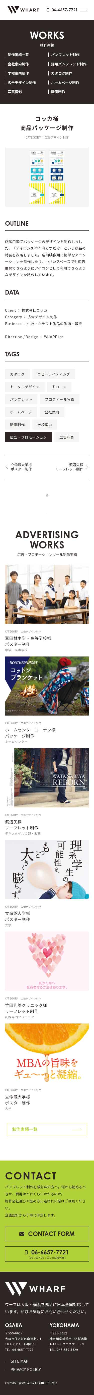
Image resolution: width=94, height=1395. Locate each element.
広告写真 (66, 437)
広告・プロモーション (28, 437)
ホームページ (21, 411)
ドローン (59, 386)
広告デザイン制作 (22, 83)
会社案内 (52, 411)
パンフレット (21, 399)
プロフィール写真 (59, 399)
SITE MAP (19, 1361)
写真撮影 (15, 92)
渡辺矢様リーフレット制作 (69, 467)
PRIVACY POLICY (26, 1369)
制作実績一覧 (18, 54)
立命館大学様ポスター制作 (21, 467)
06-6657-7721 (62, 10)
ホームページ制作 (65, 83)
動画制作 (58, 92)
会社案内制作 (18, 64)
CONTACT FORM (47, 1234)
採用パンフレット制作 (68, 64)
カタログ (17, 374)
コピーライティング (53, 374)
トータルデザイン (25, 386)
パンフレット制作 (65, 54)
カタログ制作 (61, 73)
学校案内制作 (18, 73)
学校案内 (44, 424)
